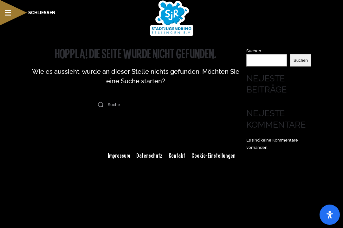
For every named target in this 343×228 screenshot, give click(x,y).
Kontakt (177, 155)
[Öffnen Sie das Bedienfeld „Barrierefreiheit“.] (330, 215)
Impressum (119, 155)
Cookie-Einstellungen (213, 155)
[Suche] (136, 104)
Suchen (253, 50)
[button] (27, 12)
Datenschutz (149, 155)
